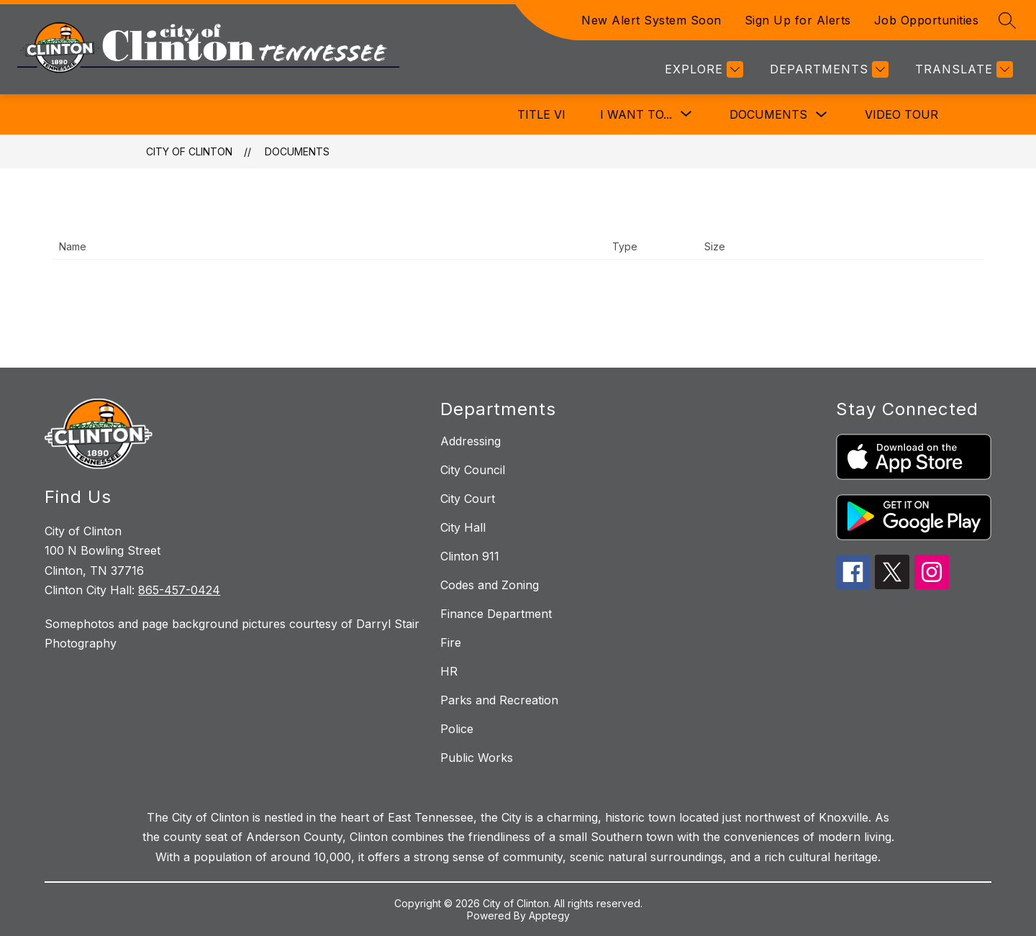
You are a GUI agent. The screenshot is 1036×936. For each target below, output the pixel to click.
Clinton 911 (469, 556)
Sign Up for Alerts (798, 20)
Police (456, 729)
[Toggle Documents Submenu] (821, 114)
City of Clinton (189, 151)
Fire (450, 642)
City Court (467, 498)
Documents (768, 114)
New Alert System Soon (651, 20)
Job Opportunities (926, 20)
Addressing (470, 441)
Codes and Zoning (489, 585)
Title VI (541, 114)
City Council (472, 470)
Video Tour (901, 114)
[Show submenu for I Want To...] (636, 114)
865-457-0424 (179, 590)
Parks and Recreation (499, 700)
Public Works (476, 757)
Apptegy (549, 915)
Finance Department (496, 613)
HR (449, 671)
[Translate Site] (962, 69)
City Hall (463, 527)
